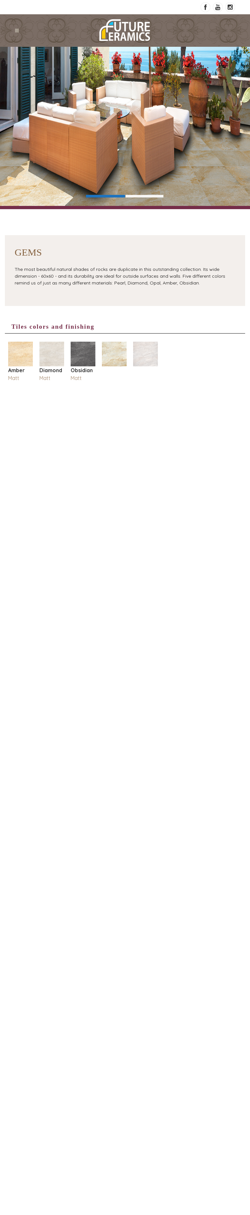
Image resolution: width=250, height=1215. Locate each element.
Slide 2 (144, 196)
